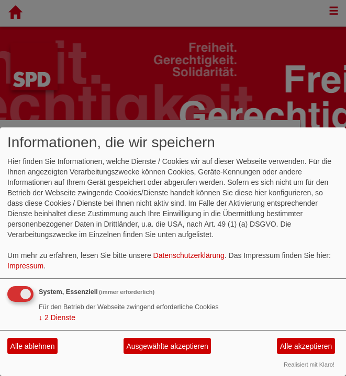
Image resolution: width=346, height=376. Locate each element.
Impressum (25, 266)
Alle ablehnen (32, 346)
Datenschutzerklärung (189, 255)
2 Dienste (57, 317)
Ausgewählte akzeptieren (167, 346)
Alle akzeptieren (306, 346)
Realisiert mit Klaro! (309, 364)
